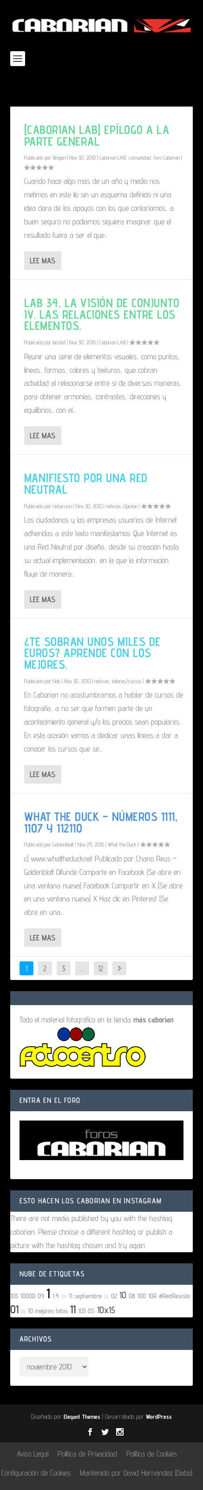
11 (73, 1309)
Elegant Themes (82, 1416)
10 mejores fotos (48, 1311)
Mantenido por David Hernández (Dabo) (136, 1472)
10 (122, 1295)
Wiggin (58, 157)
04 (63, 1296)
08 (132, 1296)
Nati (56, 681)
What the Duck (122, 844)
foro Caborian (167, 157)
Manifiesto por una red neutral (86, 483)
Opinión (131, 506)
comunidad (140, 157)
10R (152, 1296)
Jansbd (58, 342)
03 (106, 1296)
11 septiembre (85, 1296)
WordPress (159, 1416)
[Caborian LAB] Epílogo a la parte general (97, 135)
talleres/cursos (127, 681)
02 (114, 1296)
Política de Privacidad (87, 1453)
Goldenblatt (63, 844)
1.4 (55, 1296)
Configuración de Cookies (36, 1472)
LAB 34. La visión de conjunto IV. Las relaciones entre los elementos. (102, 314)
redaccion (62, 506)
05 (23, 1311)
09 (41, 1296)
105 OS (86, 1311)
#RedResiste (174, 1296)
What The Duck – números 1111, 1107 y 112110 (101, 822)
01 (14, 1309)
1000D (27, 1296)
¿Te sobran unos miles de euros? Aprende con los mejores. (92, 653)
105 (14, 1296)
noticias (113, 506)
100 (142, 1296)
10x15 (106, 1309)
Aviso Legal (32, 1453)
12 (100, 968)
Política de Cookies (151, 1453)
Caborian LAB (112, 157)
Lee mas (42, 260)
